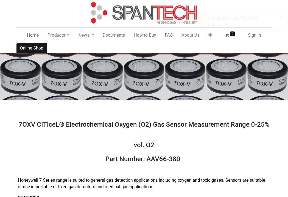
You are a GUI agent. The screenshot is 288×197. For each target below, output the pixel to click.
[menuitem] (33, 35)
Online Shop (31, 48)
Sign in (254, 35)
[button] (210, 35)
